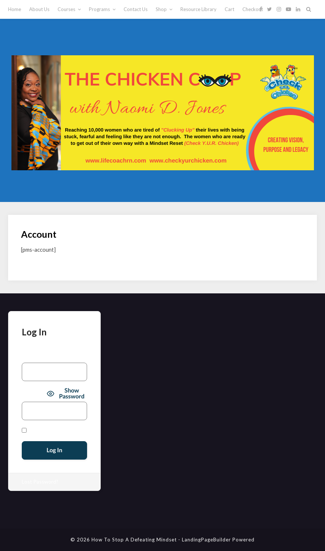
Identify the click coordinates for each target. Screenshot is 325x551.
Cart (229, 9)
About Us (39, 9)
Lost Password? (40, 481)
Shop (161, 9)
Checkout (252, 9)
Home (14, 9)
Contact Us (136, 9)
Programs (99, 9)
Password (33, 394)
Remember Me (41, 431)
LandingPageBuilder (206, 540)
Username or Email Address (53, 356)
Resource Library (198, 9)
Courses (66, 9)
